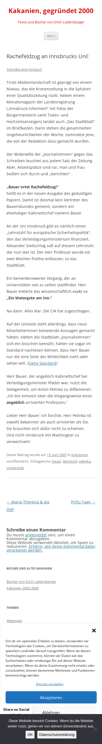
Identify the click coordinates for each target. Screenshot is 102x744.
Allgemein (14, 620)
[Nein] (95, 729)
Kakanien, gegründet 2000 (51, 11)
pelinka (85, 461)
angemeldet (36, 534)
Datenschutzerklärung (57, 735)
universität (15, 467)
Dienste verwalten (49, 684)
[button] (94, 630)
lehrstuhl (70, 461)
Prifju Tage (83, 502)
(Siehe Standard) (42, 363)
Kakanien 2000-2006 (23, 588)
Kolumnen (79, 454)
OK (30, 735)
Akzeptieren (51, 697)
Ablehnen (51, 712)
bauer (56, 461)
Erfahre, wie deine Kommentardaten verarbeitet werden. (51, 548)
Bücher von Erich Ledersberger (31, 581)
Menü (51, 36)
